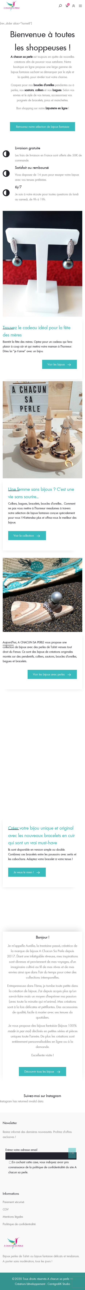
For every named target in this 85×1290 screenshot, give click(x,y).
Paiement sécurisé (13, 1202)
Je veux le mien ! (24, 872)
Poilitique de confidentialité (19, 1224)
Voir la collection (24, 535)
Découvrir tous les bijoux (39, 1071)
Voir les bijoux (56, 364)
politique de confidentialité (49, 1167)
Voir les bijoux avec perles (49, 674)
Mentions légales (13, 1216)
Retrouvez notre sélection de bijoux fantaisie (42, 126)
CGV (6, 1209)
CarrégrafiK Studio (59, 1284)
